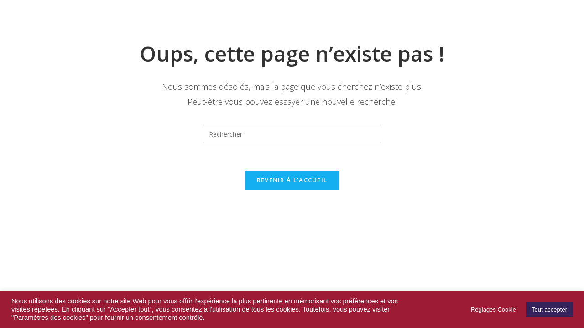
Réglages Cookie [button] (493, 309)
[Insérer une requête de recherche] (292, 134)
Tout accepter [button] (549, 309)
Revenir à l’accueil (292, 180)
